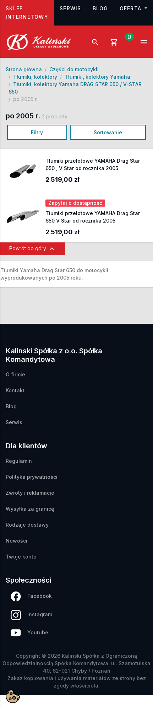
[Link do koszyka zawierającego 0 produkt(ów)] (120, 42)
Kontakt (15, 390)
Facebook (31, 596)
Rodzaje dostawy (27, 525)
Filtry (37, 132)
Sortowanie (108, 132)
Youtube (29, 632)
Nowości (16, 541)
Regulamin (19, 461)
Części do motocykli (74, 69)
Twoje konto (21, 557)
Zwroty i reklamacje (30, 493)
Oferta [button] (131, 8)
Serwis (70, 8)
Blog (100, 8)
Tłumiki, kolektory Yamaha (97, 77)
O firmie (15, 374)
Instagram (31, 615)
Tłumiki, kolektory (35, 77)
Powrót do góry (32, 249)
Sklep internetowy (30, 12)
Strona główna (24, 69)
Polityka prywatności (32, 477)
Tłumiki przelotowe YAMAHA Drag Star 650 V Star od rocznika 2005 (92, 217)
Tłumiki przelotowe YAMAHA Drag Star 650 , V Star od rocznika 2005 (92, 164)
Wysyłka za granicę (30, 509)
